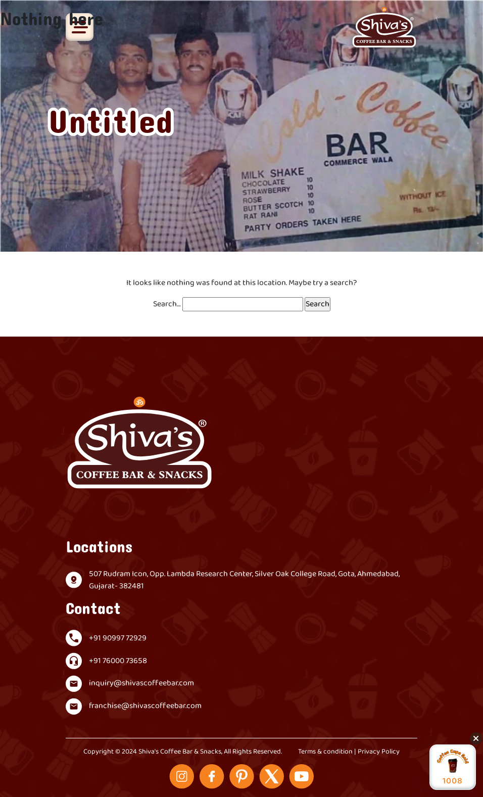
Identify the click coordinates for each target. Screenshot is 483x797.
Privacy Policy (379, 751)
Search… (167, 304)
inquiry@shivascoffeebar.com (141, 683)
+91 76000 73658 (118, 661)
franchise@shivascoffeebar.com (145, 706)
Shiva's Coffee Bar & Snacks (179, 751)
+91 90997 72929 (118, 638)
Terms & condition (325, 751)
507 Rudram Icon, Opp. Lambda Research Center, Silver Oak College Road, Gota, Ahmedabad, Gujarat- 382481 (244, 580)
